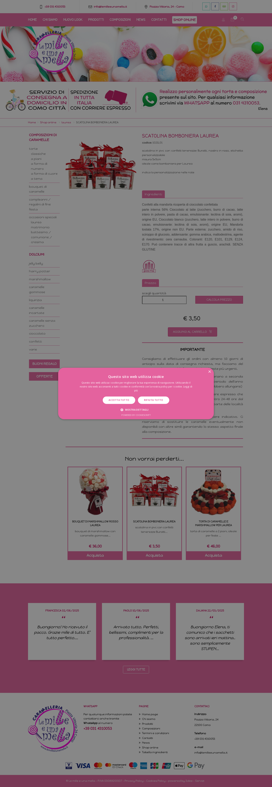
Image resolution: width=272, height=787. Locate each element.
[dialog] (136, 393)
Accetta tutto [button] (119, 400)
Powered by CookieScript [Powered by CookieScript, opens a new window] (136, 415)
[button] (135, 410)
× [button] (209, 371)
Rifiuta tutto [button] (153, 400)
